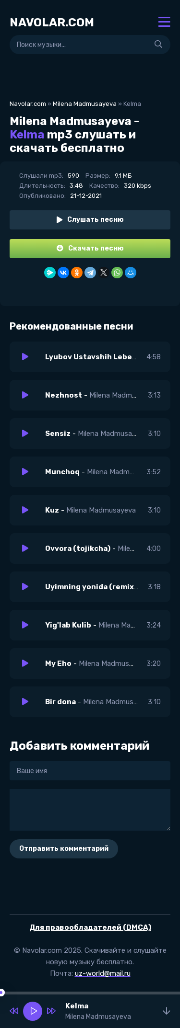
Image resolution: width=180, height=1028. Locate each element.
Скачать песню (90, 248)
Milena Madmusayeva (85, 103)
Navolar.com (28, 103)
